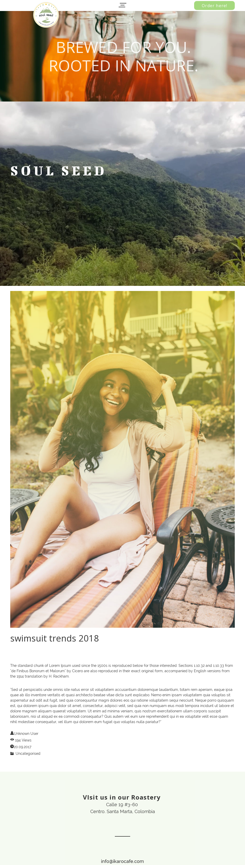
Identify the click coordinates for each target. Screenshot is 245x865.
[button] (122, 5)
